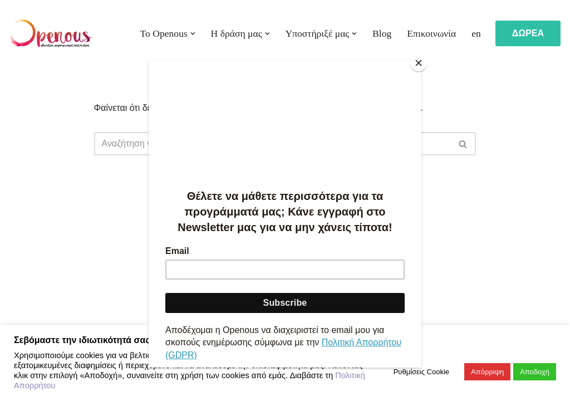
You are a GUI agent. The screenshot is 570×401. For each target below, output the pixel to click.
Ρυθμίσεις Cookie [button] (421, 372)
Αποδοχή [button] (534, 372)
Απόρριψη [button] (487, 372)
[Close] (418, 63)
